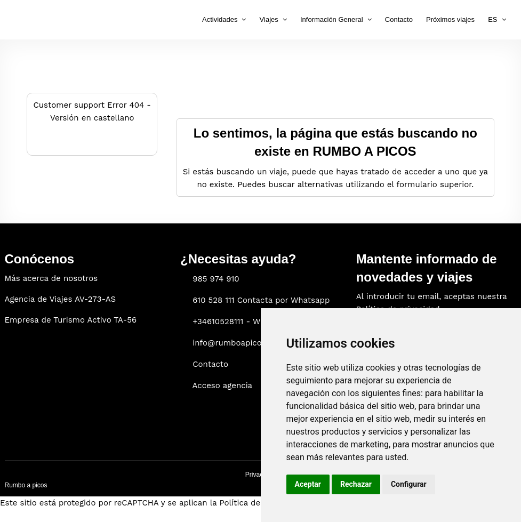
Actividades (219, 19)
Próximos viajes (450, 19)
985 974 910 (216, 279)
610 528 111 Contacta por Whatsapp (261, 300)
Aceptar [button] (308, 484)
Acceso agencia (223, 385)
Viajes (269, 19)
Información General (331, 19)
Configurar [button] (409, 484)
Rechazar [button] (356, 484)
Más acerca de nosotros (51, 278)
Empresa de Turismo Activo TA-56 (71, 320)
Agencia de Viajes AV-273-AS (60, 299)
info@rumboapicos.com (239, 343)
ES (492, 19)
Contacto (399, 19)
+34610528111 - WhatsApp (243, 321)
